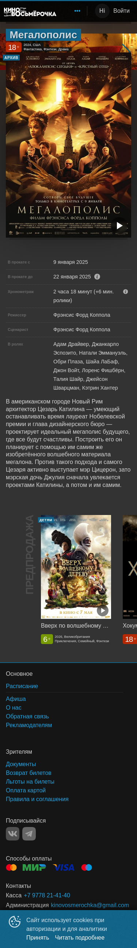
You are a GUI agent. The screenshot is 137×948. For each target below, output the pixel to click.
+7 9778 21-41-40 (47, 895)
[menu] (73, 10)
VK (12, 833)
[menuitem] (77, 10)
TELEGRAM (29, 833)
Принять (37, 938)
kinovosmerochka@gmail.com (90, 905)
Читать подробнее (80, 938)
